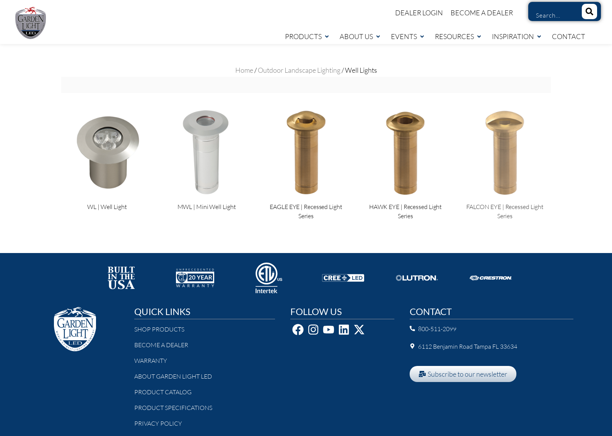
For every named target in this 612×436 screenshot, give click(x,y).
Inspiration (517, 36)
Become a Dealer (482, 12)
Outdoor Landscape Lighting (299, 70)
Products (307, 36)
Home (244, 70)
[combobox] (552, 15)
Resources (458, 36)
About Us (360, 36)
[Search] (589, 11)
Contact (568, 36)
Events (408, 36)
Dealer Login (419, 12)
